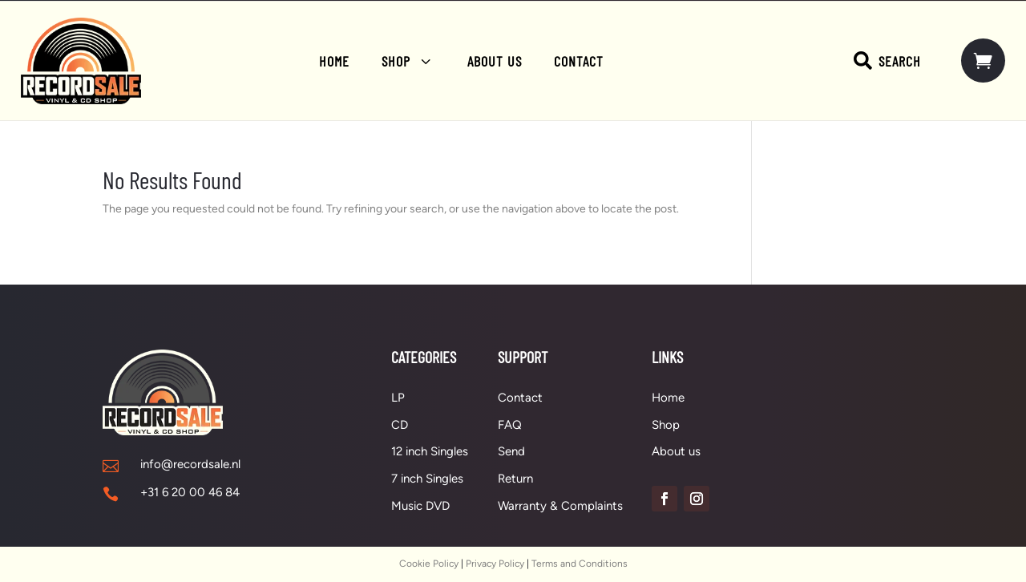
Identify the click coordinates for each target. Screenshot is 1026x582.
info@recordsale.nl (190, 464)
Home (668, 397)
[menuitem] (334, 61)
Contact (520, 397)
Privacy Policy (495, 563)
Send (511, 451)
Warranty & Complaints (560, 506)
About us (676, 451)
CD (399, 425)
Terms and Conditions (579, 563)
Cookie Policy (428, 563)
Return (515, 478)
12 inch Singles (429, 451)
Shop (666, 425)
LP (398, 397)
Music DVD (420, 506)
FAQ (510, 425)
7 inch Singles (427, 478)
